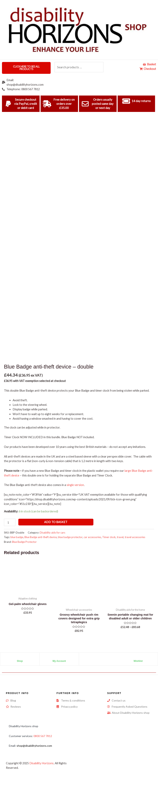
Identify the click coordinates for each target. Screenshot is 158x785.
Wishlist (138, 661)
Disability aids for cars (52, 532)
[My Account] (59, 658)
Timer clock (109, 537)
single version (75, 485)
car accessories (92, 537)
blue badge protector (70, 537)
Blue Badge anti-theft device (40, 537)
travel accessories (135, 537)
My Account (59, 661)
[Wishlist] (138, 658)
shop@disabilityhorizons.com (34, 745)
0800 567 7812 (42, 736)
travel (120, 537)
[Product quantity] (9, 522)
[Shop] (20, 658)
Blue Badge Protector (24, 541)
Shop (20, 661)
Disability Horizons (41, 763)
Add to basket (55, 522)
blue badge (16, 537)
